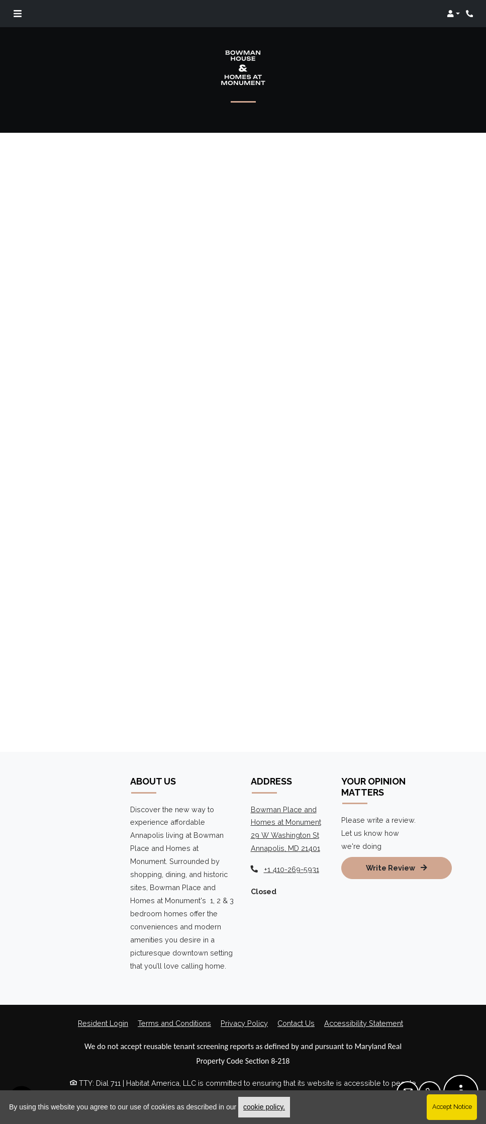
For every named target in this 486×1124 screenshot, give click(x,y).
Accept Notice (452, 1106)
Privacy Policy (244, 1023)
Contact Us (296, 1023)
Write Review (396, 867)
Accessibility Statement (363, 1023)
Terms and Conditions (174, 1023)
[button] (453, 13)
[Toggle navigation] (17, 13)
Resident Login (103, 1023)
